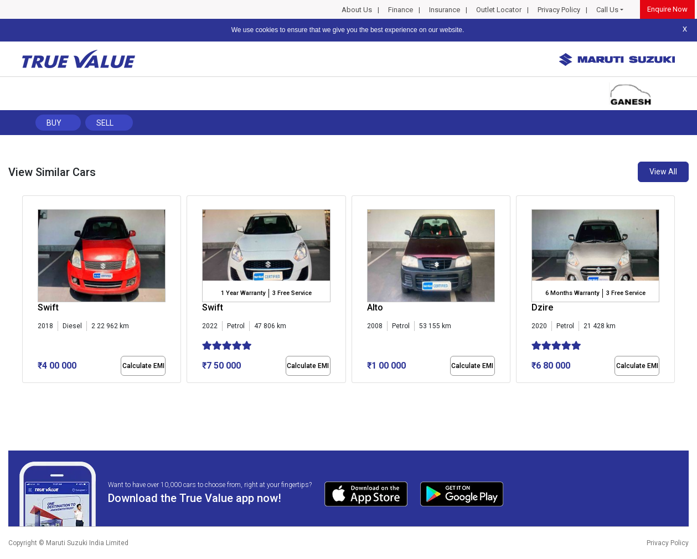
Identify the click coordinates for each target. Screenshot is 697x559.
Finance (400, 10)
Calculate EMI (143, 366)
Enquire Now (667, 9)
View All (663, 171)
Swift (48, 307)
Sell (104, 122)
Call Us (607, 10)
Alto (375, 307)
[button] (25, 392)
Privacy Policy (559, 10)
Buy (54, 122)
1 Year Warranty (243, 293)
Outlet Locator (499, 10)
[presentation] (28, 291)
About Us (357, 10)
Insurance (444, 10)
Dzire (542, 307)
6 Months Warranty (572, 293)
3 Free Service (292, 293)
